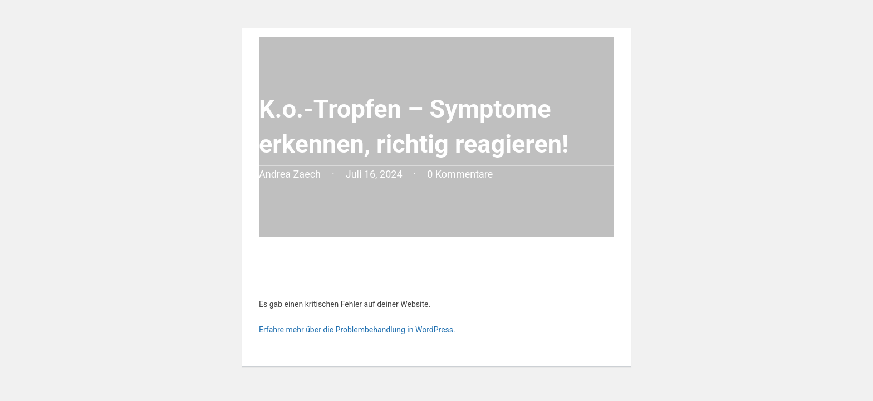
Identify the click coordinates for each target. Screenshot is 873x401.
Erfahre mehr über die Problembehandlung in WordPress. (357, 329)
